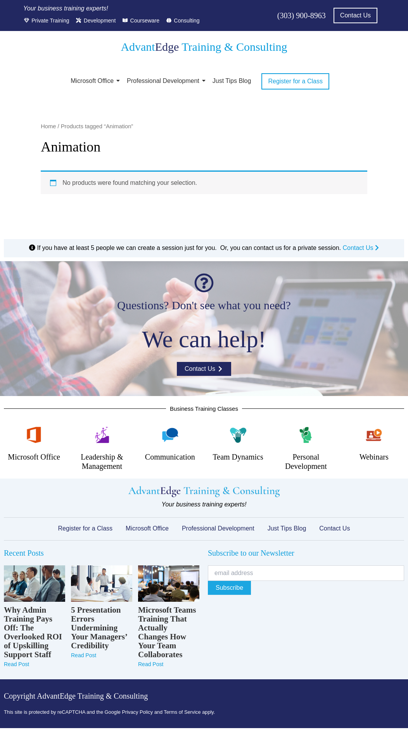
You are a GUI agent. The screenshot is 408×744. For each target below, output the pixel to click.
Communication (170, 457)
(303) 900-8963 (301, 15)
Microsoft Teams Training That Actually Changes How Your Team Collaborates (167, 632)
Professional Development (164, 81)
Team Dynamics (238, 457)
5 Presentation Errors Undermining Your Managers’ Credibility (99, 628)
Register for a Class (85, 528)
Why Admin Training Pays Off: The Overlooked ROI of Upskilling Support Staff (33, 632)
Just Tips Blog (232, 81)
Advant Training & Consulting (204, 46)
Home (48, 126)
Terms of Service (182, 712)
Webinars (374, 457)
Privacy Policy (137, 712)
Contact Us (360, 248)
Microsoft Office (93, 81)
